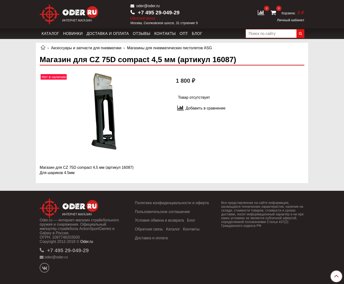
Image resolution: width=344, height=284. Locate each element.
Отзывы (141, 34)
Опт (184, 34)
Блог (197, 34)
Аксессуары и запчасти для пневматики (86, 48)
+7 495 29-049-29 (157, 13)
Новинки (73, 34)
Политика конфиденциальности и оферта (172, 203)
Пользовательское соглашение (162, 212)
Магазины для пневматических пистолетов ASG (169, 48)
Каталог (50, 34)
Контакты (165, 34)
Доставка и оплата (107, 34)
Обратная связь (149, 229)
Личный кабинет (290, 20)
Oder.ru (86, 242)
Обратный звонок (142, 18)
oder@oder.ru (147, 6)
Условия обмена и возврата (159, 220)
